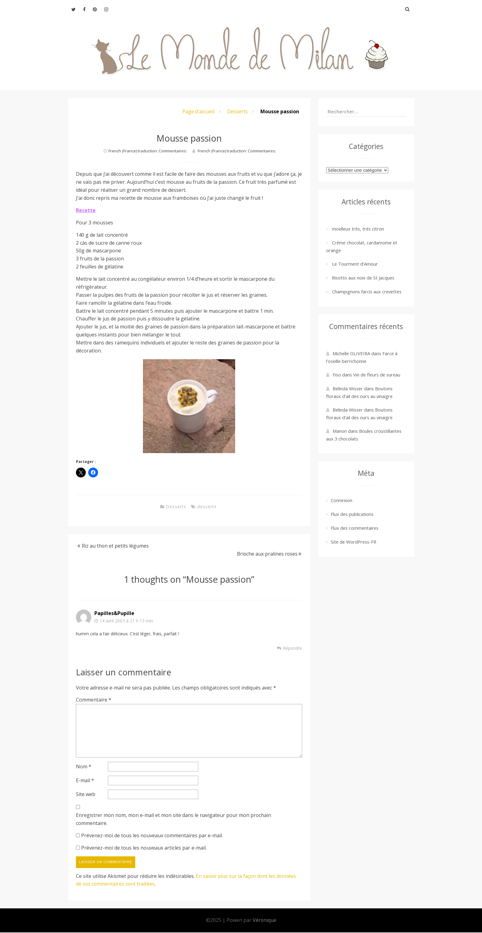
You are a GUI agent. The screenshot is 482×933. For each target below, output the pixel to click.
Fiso (337, 375)
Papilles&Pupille (114, 613)
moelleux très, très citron (358, 229)
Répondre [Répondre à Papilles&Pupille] (292, 648)
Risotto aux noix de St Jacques (363, 278)
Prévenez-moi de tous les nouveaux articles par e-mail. (144, 848)
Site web (85, 794)
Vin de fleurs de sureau (376, 375)
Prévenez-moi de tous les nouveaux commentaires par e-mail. (152, 836)
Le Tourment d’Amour (355, 264)
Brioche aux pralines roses (267, 553)
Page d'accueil (198, 111)
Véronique (264, 920)
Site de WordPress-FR (353, 542)
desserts (207, 506)
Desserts (237, 111)
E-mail (85, 781)
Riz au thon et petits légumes (115, 545)
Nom (83, 767)
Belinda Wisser (348, 410)
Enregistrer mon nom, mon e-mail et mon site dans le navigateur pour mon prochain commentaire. (173, 819)
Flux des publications (352, 514)
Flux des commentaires (354, 528)
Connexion (341, 500)
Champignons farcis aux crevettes (366, 291)
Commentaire (93, 699)
